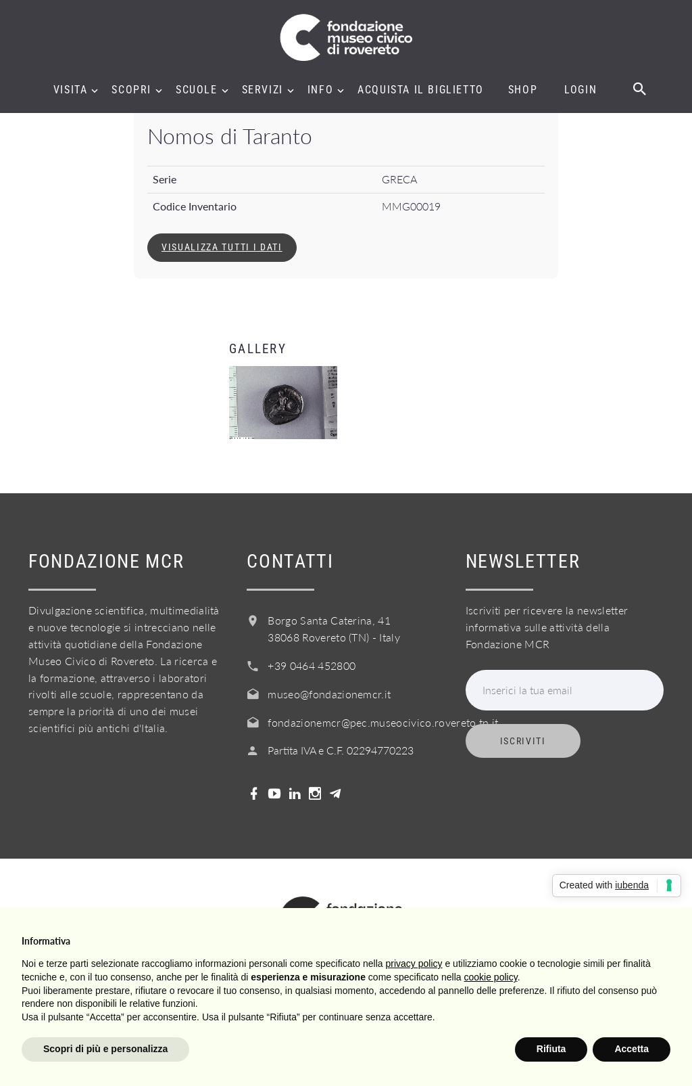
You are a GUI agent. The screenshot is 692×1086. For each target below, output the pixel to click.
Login (580, 90)
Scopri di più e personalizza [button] (105, 1048)
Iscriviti (523, 741)
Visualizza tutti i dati (222, 247)
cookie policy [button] (491, 977)
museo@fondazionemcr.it (329, 693)
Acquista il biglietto (420, 90)
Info (320, 90)
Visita (70, 90)
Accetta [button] (631, 1048)
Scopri (131, 90)
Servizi (262, 90)
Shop (522, 90)
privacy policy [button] (414, 963)
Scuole (197, 90)
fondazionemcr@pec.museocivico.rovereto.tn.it (383, 722)
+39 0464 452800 (311, 665)
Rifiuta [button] (551, 1048)
